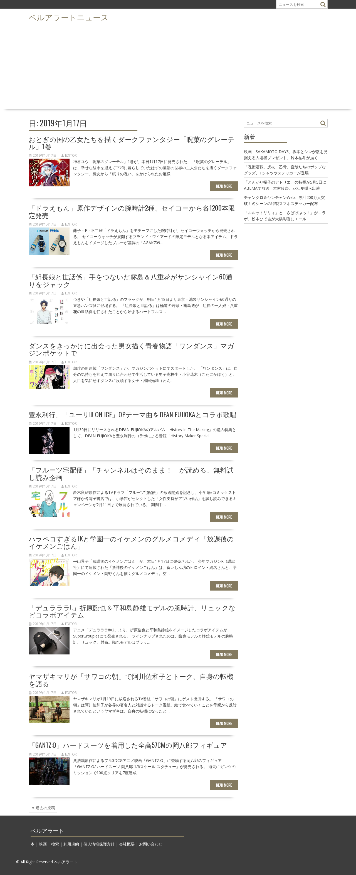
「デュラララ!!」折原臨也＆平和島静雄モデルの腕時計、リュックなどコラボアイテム (132, 610)
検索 (55, 844)
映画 (43, 844)
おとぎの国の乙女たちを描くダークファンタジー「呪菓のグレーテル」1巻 (131, 142)
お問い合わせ (150, 844)
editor (69, 155)
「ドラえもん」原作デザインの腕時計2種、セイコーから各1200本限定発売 (132, 211)
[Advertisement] (178, 65)
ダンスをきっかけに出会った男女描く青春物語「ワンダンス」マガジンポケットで (131, 349)
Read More (224, 186)
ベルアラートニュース (69, 16)
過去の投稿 (45, 807)
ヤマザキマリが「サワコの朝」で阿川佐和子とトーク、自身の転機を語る (131, 679)
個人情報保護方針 (99, 844)
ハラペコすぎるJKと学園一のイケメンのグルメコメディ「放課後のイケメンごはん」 (131, 542)
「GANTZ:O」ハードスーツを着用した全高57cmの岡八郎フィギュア (128, 745)
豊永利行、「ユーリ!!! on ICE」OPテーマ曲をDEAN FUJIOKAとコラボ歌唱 (132, 414)
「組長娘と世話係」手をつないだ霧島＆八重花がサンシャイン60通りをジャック (131, 280)
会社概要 (127, 844)
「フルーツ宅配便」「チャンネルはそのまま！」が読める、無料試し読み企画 (131, 473)
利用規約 (71, 844)
